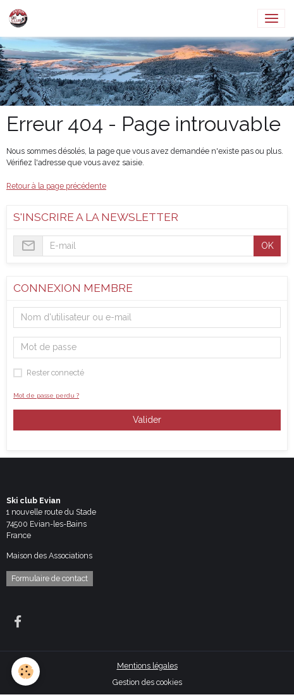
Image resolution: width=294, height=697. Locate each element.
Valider (147, 420)
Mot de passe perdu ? (46, 395)
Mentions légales (147, 665)
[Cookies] (25, 671)
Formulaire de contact (49, 578)
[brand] (20, 18)
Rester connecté (55, 372)
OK (267, 246)
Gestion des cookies (147, 682)
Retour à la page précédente (56, 186)
